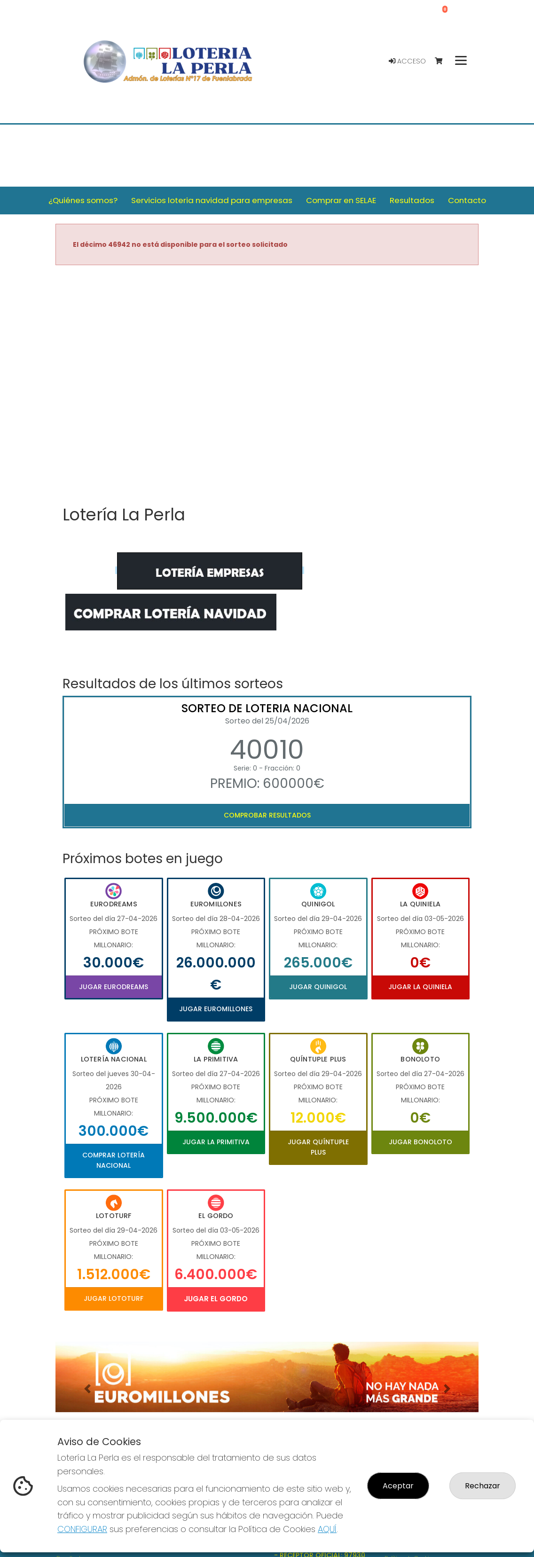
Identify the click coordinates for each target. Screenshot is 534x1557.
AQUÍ (327, 1529)
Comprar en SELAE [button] (341, 200)
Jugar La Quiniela (420, 986)
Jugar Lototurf (113, 1298)
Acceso (407, 61)
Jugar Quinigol (318, 986)
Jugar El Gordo (216, 1299)
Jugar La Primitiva (216, 1142)
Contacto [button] (467, 200)
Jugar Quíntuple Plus (318, 1147)
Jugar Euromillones (215, 1009)
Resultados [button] (412, 200)
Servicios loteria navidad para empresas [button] (211, 200)
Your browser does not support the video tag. (267, 386)
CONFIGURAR (82, 1529)
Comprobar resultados (267, 815)
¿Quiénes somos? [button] (83, 200)
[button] (87, 1388)
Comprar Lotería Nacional (113, 1160)
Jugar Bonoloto (420, 1142)
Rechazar (482, 1485)
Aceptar (398, 1485)
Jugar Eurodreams (113, 986)
